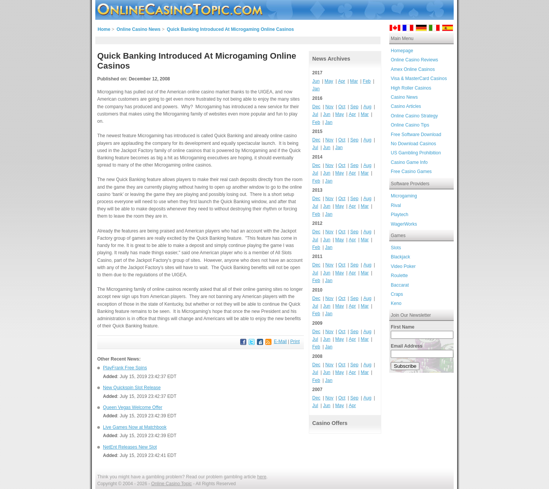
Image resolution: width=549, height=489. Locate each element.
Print (295, 341)
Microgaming (404, 196)
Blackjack (400, 257)
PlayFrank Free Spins (125, 367)
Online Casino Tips (410, 125)
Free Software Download (416, 134)
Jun (315, 81)
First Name (402, 327)
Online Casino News (139, 29)
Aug (367, 106)
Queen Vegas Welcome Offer (132, 407)
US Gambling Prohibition (416, 153)
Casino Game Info (409, 162)
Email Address (406, 346)
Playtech (399, 214)
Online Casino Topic (171, 483)
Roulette (399, 275)
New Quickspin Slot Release (132, 387)
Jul (315, 114)
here (261, 476)
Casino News (404, 97)
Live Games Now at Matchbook (135, 427)
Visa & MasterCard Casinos (419, 78)
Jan (315, 88)
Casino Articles (406, 106)
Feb (367, 81)
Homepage (402, 50)
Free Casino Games (411, 171)
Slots (396, 247)
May (328, 81)
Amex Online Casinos (413, 69)
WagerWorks (404, 224)
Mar (354, 81)
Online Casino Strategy (414, 116)
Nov (329, 106)
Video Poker (403, 266)
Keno (396, 303)
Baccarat (400, 285)
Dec (316, 106)
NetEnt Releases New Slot (130, 447)
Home (104, 29)
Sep (354, 106)
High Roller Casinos (411, 88)
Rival (396, 205)
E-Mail (280, 341)
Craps (397, 294)
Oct (341, 106)
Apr (341, 81)
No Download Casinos (413, 143)
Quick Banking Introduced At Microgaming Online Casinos (230, 29)
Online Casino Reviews (414, 60)
